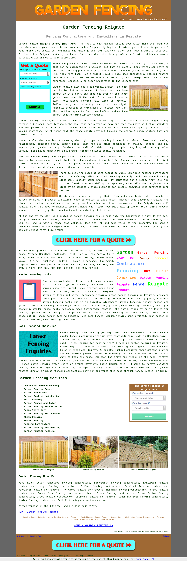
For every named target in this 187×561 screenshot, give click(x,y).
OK (153, 559)
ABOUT (139, 19)
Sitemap (20, 536)
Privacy (166, 536)
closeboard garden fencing (121, 302)
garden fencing (29, 200)
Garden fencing (63, 87)
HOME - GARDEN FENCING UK (93, 525)
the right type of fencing (93, 140)
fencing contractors (155, 173)
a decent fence (76, 54)
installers (105, 127)
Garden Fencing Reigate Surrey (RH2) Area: (48, 44)
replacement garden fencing (84, 353)
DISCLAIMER (161, 19)
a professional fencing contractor (51, 219)
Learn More (142, 559)
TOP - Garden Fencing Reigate (38, 512)
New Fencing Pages (34, 536)
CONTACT (149, 19)
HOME (122, 19)
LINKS (130, 19)
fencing (141, 156)
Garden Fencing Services (43, 378)
